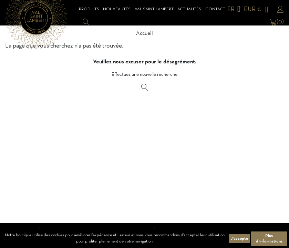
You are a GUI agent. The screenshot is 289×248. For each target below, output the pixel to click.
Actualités (189, 9)
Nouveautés (117, 9)
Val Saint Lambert (154, 9)
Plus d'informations (269, 238)
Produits (89, 9)
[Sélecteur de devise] (257, 9)
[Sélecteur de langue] (235, 9)
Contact (215, 9)
